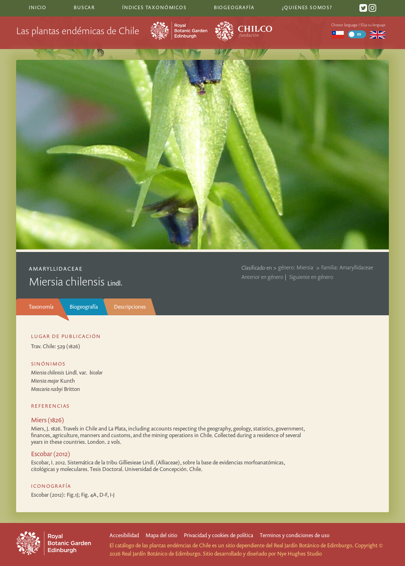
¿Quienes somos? (307, 7)
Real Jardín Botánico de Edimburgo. (313, 545)
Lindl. (67, 372)
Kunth (53, 380)
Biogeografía (84, 306)
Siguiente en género (311, 276)
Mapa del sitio (161, 535)
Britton (55, 389)
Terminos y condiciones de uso (294, 535)
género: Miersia (296, 267)
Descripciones (130, 306)
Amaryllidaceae (56, 268)
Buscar (84, 7)
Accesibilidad (124, 535)
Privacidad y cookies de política (218, 535)
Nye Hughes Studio (299, 553)
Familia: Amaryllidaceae (347, 267)
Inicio (38, 7)
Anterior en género (262, 276)
